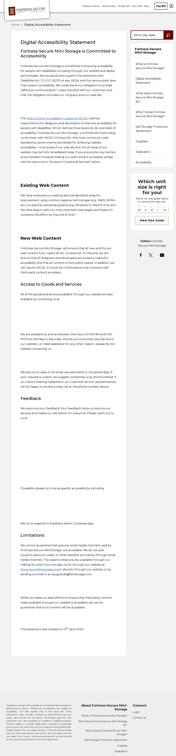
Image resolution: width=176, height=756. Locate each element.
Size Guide (137, 6)
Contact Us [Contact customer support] (139, 717)
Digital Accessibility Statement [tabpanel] (148, 80)
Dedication (120, 751)
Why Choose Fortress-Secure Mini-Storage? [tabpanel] (151, 114)
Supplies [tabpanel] (141, 141)
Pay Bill (161, 6)
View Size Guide (152, 220)
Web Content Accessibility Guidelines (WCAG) (58, 118)
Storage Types (109, 6)
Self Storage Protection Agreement (105, 740)
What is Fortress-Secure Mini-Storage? (104, 715)
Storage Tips (124, 6)
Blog (146, 6)
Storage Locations (91, 6)
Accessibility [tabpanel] (144, 162)
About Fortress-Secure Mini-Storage (104, 707)
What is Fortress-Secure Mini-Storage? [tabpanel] (150, 66)
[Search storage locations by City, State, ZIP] (168, 35)
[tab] (152, 65)
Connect (139, 705)
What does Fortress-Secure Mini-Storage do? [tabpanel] (150, 97)
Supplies (122, 745)
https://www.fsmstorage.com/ (40, 569)
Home (15, 24)
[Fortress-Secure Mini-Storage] (27, 11)
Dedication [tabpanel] (143, 152)
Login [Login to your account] (136, 712)
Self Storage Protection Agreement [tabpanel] (152, 128)
